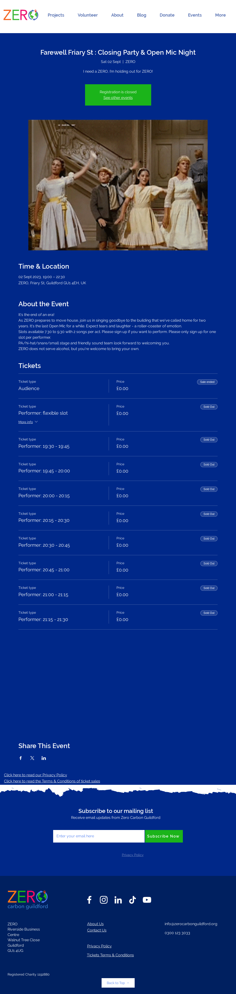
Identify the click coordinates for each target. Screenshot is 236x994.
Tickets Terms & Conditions (110, 955)
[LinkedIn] (118, 900)
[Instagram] (104, 900)
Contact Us (97, 930)
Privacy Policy (99, 946)
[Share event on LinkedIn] (44, 758)
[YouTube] (147, 900)
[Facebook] (89, 900)
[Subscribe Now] (164, 836)
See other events (118, 97)
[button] (56, 15)
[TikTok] (132, 900)
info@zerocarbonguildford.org (191, 924)
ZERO (12, 924)
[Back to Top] (118, 983)
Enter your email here (72, 825)
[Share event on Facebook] (20, 758)
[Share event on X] (32, 758)
